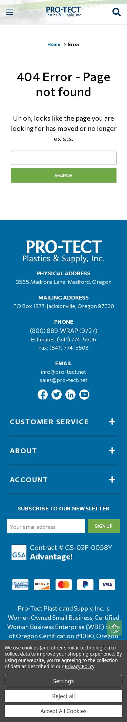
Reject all (63, 696)
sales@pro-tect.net (63, 380)
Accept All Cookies (64, 711)
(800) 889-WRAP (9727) (64, 330)
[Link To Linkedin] (71, 397)
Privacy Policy (79, 666)
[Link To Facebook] (43, 397)
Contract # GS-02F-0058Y (71, 547)
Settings (63, 681)
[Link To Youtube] (84, 397)
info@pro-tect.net (63, 371)
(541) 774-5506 (76, 339)
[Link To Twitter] (57, 397)
